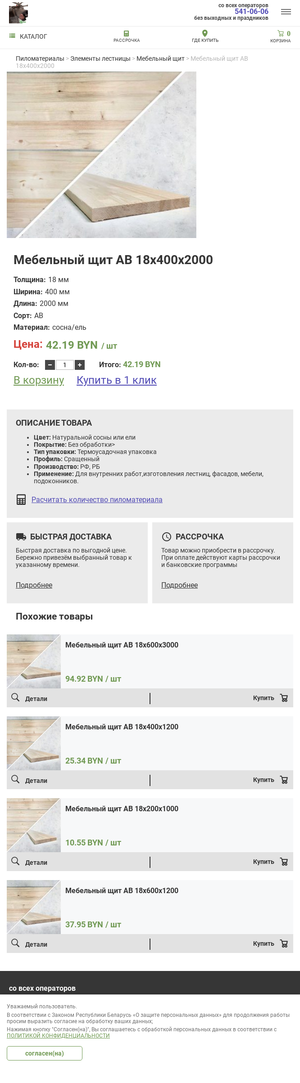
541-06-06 (251, 11)
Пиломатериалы (40, 58)
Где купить (205, 40)
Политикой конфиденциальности (58, 1036)
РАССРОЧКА (127, 40)
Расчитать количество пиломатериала (97, 500)
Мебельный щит (160, 58)
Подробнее (34, 585)
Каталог (28, 36)
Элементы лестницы (100, 58)
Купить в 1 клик (117, 380)
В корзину (39, 380)
